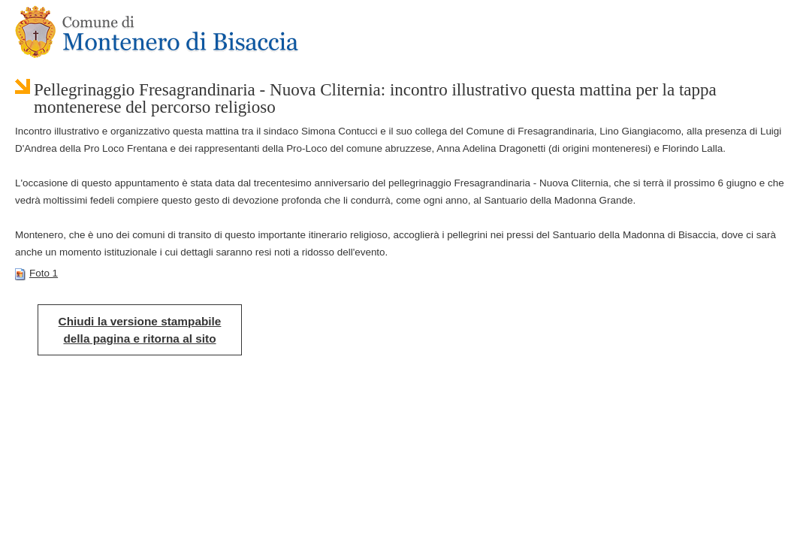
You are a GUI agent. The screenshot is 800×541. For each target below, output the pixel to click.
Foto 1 (36, 273)
